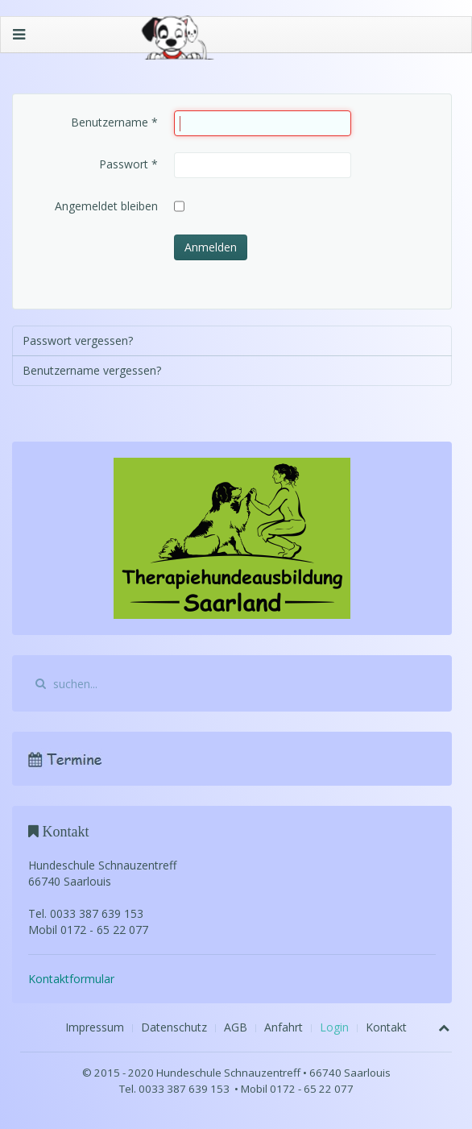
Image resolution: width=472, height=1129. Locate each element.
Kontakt (386, 1027)
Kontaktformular (71, 978)
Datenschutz (174, 1027)
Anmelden (210, 247)
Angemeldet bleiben (106, 206)
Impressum (94, 1027)
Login (334, 1027)
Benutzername (114, 122)
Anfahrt (283, 1027)
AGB (235, 1027)
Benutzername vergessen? (92, 370)
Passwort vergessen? (78, 340)
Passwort (128, 164)
